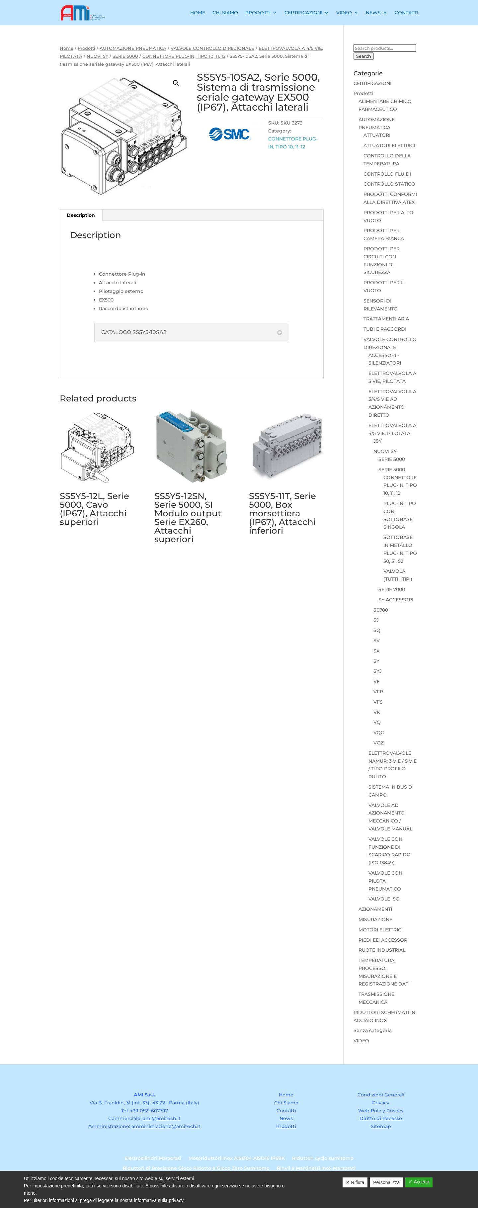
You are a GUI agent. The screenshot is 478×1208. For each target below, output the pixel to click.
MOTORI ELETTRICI (380, 930)
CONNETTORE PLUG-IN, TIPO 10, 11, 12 (183, 56)
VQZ (378, 743)
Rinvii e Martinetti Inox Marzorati (316, 1168)
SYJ (377, 671)
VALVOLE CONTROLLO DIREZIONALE (212, 48)
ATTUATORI (376, 135)
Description (81, 215)
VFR (378, 692)
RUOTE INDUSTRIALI (382, 950)
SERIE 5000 (125, 56)
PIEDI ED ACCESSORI (383, 940)
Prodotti (258, 13)
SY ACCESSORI (395, 600)
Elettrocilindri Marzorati (152, 1158)
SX (376, 651)
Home (197, 13)
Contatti (406, 13)
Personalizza (386, 1182)
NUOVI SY (97, 56)
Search (363, 56)
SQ (376, 630)
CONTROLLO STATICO (389, 184)
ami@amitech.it (162, 1118)
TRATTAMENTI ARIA (386, 319)
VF (376, 681)
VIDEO (361, 1041)
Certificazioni (303, 13)
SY (376, 661)
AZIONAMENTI (375, 909)
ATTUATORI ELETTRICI (389, 145)
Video (344, 13)
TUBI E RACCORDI (384, 329)
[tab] (81, 215)
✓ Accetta (419, 1181)
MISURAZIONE (375, 919)
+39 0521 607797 (149, 1111)
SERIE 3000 (391, 459)
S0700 (380, 610)
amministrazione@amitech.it (165, 1126)
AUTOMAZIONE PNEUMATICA (133, 48)
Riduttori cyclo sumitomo (323, 1158)
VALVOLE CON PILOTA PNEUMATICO (385, 881)
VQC (378, 732)
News (373, 13)
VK (376, 712)
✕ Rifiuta (355, 1182)
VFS (378, 702)
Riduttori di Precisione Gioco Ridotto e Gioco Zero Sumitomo (196, 1168)
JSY (377, 441)
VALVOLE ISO (384, 899)
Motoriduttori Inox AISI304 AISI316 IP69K (237, 1158)
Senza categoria (373, 1030)
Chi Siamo (225, 13)
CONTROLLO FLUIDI (387, 174)
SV (376, 641)
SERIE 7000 (391, 589)
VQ (377, 722)
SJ (376, 620)
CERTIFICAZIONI (372, 83)
